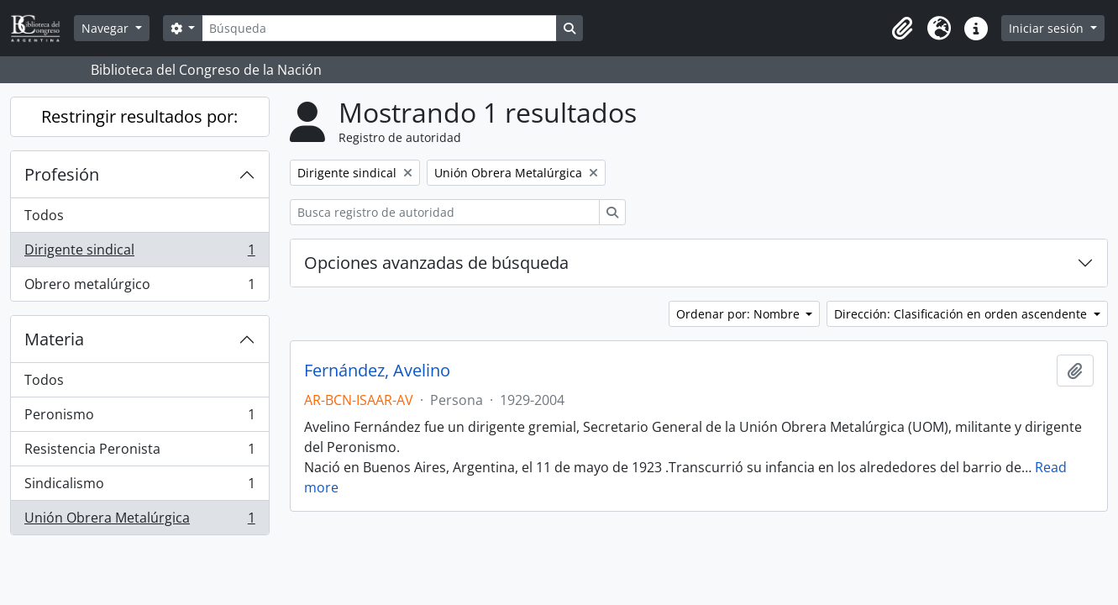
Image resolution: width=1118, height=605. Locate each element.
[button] (902, 28)
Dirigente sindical (139, 253)
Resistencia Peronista (139, 452)
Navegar (106, 28)
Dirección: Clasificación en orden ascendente (962, 314)
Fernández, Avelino (377, 370)
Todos (44, 215)
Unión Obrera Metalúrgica (139, 521)
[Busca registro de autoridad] (445, 212)
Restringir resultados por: (139, 116)
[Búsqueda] (379, 28)
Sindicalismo (139, 487)
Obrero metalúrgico (139, 287)
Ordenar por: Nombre (739, 314)
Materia (54, 339)
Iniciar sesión (1048, 28)
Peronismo (139, 418)
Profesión (61, 174)
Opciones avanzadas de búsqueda (436, 262)
